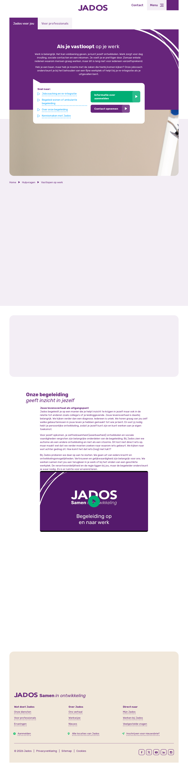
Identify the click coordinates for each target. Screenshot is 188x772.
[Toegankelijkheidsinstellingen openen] (173, 5)
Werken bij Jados (133, 717)
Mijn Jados (129, 711)
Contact (137, 5)
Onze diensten (22, 711)
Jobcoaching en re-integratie (59, 93)
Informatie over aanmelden (104, 96)
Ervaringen (20, 723)
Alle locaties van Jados (85, 733)
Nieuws (73, 723)
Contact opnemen (106, 108)
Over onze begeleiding (55, 109)
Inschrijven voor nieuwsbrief (143, 733)
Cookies (81, 751)
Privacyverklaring (46, 751)
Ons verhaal (75, 711)
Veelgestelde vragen (135, 723)
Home (12, 182)
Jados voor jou (23, 23)
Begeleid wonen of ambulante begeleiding (59, 101)
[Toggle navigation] (157, 5)
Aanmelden (24, 733)
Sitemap (67, 751)
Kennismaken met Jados (56, 115)
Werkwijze (74, 717)
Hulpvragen (28, 182)
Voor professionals (54, 23)
